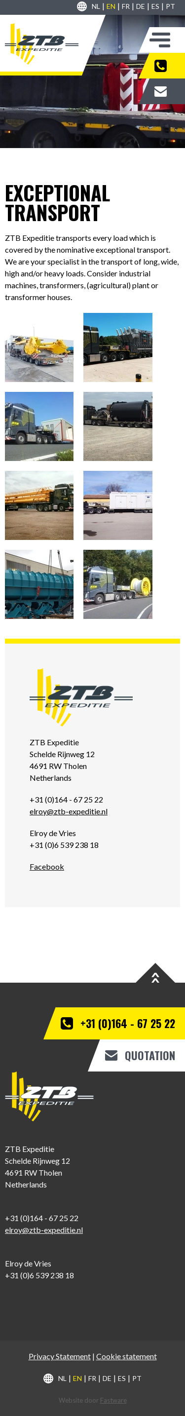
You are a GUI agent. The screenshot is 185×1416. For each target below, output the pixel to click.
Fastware (113, 1400)
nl (96, 6)
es (155, 6)
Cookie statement (126, 1356)
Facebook (47, 866)
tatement (75, 1356)
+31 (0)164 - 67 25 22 (167, 65)
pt (170, 6)
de (140, 6)
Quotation (167, 91)
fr (126, 6)
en (111, 6)
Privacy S (44, 1356)
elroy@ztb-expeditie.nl (69, 811)
